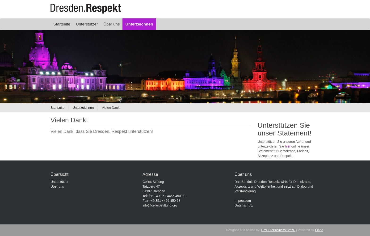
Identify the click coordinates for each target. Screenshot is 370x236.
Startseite (61, 24)
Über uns (111, 24)
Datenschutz (244, 205)
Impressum (243, 200)
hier (287, 146)
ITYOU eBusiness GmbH (278, 230)
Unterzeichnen (139, 24)
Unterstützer (87, 24)
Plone (319, 230)
